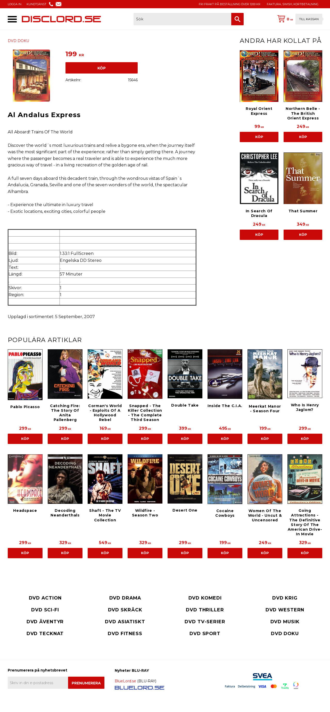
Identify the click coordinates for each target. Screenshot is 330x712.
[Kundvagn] (298, 19)
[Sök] (237, 19)
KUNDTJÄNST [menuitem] (36, 4)
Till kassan (309, 19)
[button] (12, 19)
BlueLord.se (125, 681)
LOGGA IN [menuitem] (14, 4)
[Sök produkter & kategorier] (182, 19)
